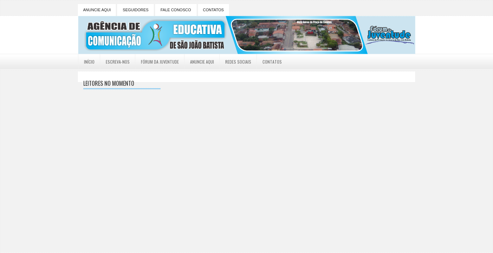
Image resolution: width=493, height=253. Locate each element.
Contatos (272, 62)
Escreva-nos (118, 62)
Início (89, 62)
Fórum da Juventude (160, 62)
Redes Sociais (238, 62)
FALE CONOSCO (176, 10)
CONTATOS (213, 10)
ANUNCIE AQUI (97, 10)
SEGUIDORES (135, 10)
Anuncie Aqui (202, 62)
